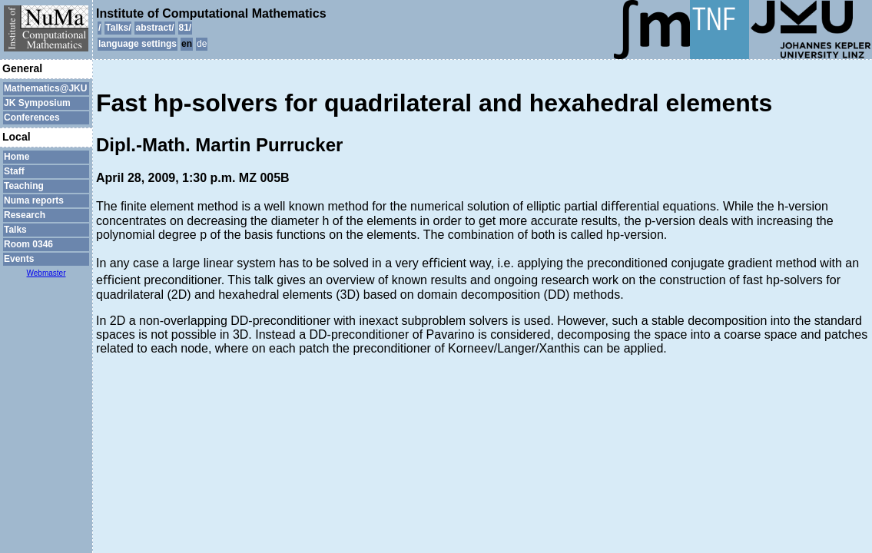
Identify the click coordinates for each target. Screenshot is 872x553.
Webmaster (46, 273)
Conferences (32, 117)
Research (24, 215)
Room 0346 (28, 244)
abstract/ (154, 27)
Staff (14, 171)
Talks (15, 229)
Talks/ (118, 27)
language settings (137, 43)
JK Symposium (37, 103)
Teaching (24, 185)
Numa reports (34, 200)
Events (19, 258)
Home (16, 156)
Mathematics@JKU (45, 88)
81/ (185, 27)
